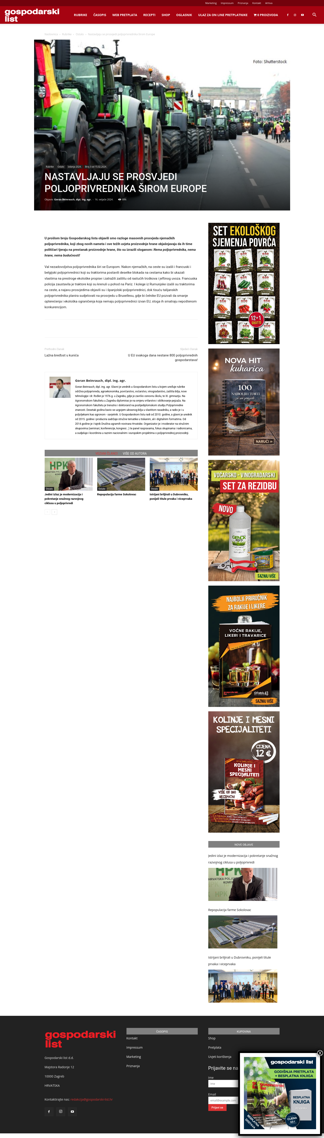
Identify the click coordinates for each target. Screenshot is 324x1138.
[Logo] (31, 15)
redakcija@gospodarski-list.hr (92, 1099)
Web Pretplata (124, 15)
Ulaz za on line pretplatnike (222, 15)
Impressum (227, 3)
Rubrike (80, 15)
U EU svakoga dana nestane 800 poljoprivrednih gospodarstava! (163, 357)
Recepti (149, 15)
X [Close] (320, 1053)
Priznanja (243, 3)
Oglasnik (184, 15)
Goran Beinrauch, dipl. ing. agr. (72, 199)
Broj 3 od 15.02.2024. (96, 166)
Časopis (99, 15)
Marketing (211, 3)
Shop (166, 15)
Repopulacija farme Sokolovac (116, 494)
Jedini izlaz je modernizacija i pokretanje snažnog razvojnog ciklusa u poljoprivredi (64, 499)
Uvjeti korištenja (219, 1057)
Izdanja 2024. (74, 166)
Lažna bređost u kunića (62, 355)
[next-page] (54, 512)
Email (212, 1094)
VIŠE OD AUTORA (135, 453)
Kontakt (256, 3)
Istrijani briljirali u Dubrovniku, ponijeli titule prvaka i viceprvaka (239, 960)
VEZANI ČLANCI (106, 453)
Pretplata (214, 1047)
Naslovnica (51, 34)
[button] (314, 15)
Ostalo (80, 34)
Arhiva (269, 3)
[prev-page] (47, 512)
